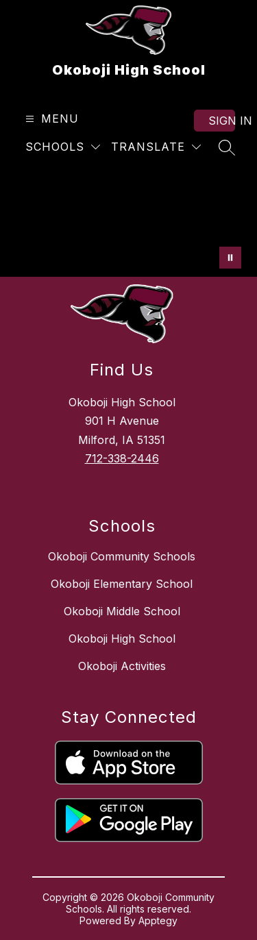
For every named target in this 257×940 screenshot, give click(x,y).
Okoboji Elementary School (122, 584)
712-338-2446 (122, 458)
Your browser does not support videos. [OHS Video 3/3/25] (128, 221)
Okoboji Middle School (122, 611)
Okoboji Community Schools (121, 556)
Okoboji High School (122, 638)
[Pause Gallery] (230, 258)
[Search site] (227, 147)
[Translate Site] (156, 147)
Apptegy (158, 920)
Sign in (221, 120)
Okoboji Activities (122, 666)
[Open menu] (50, 118)
